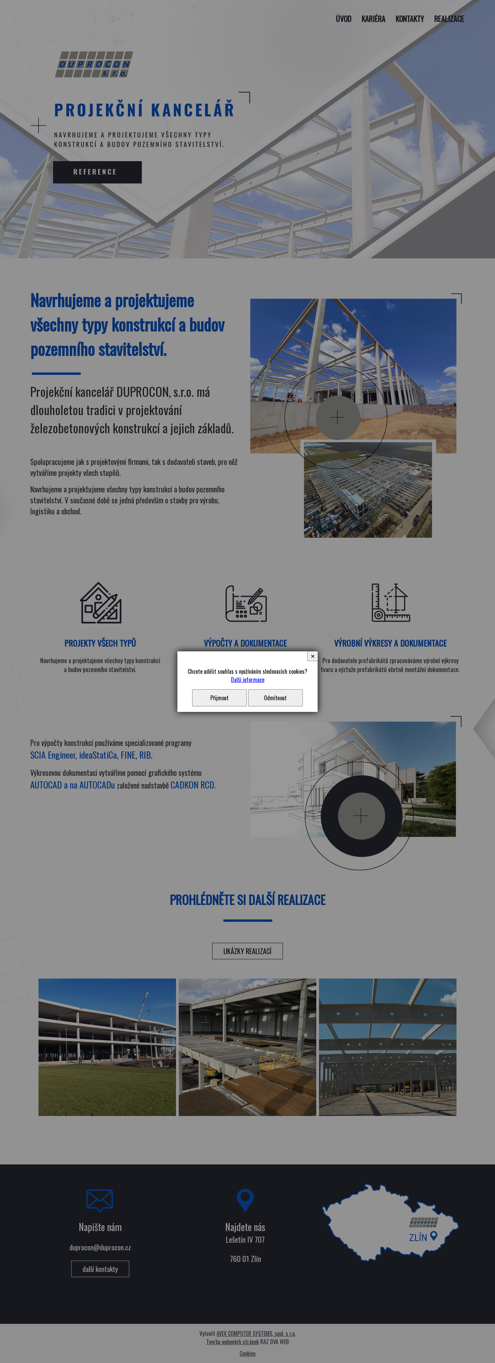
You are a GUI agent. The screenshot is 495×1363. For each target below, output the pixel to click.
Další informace (247, 679)
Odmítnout (275, 698)
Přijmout (219, 698)
